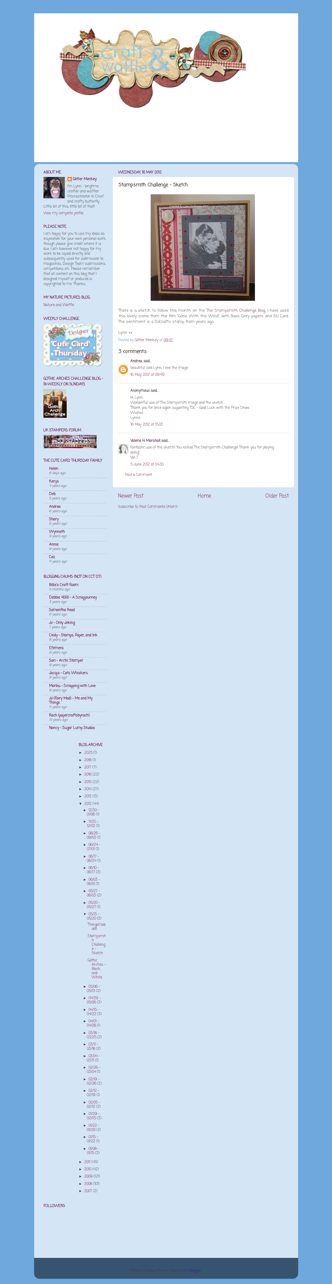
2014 (88, 789)
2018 (88, 760)
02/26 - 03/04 (93, 1070)
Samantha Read (62, 610)
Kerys (54, 481)
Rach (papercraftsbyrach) (69, 715)
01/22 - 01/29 (93, 1128)
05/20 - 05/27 (93, 905)
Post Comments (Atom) (158, 507)
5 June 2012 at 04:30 (147, 464)
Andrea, (136, 361)
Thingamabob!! (97, 927)
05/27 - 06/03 (93, 893)
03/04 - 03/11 (93, 1058)
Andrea (55, 507)
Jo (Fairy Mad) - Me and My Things (71, 701)
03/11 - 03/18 (92, 1047)
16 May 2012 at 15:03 (146, 424)
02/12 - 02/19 (93, 1093)
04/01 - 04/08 (93, 1023)
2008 (88, 1184)
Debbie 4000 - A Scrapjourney (73, 597)
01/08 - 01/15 (93, 1151)
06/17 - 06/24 (93, 859)
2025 (89, 753)
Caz (52, 557)
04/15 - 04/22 (93, 1012)
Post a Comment (138, 475)
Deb (52, 494)
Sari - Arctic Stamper (66, 661)
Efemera (56, 648)
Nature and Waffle (58, 305)
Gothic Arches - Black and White (97, 969)
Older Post (277, 496)
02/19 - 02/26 (93, 1082)
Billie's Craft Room (63, 585)
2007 (88, 1191)
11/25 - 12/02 (92, 824)
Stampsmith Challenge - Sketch (97, 944)
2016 (88, 774)
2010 (88, 1169)
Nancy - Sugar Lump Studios (72, 728)
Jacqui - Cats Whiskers (68, 673)
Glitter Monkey (85, 179)
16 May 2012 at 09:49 (147, 375)
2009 (89, 1176)
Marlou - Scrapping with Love (72, 686)
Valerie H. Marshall (145, 441)
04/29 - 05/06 (94, 1000)
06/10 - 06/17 (93, 870)
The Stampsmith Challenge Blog (235, 311)
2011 (87, 1162)
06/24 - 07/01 (93, 847)
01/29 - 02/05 (93, 1116)
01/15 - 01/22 (92, 1139)
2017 (88, 767)
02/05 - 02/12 (93, 1105)
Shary (54, 519)
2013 (88, 796)
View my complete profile (63, 213)
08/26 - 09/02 (93, 836)
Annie (53, 545)
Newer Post (130, 496)
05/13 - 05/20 (93, 916)
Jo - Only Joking (62, 623)
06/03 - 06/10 (93, 882)
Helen (53, 469)
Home (204, 496)
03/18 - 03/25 (93, 1035)
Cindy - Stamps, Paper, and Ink (73, 635)
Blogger (195, 1271)
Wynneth (57, 532)
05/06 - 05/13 (93, 989)
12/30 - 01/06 (93, 812)
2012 (88, 804)
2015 (88, 782)
